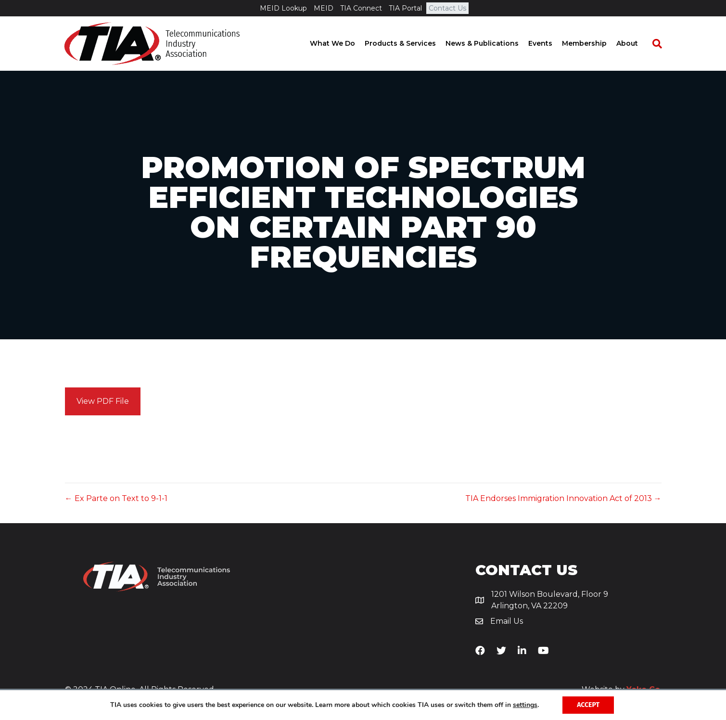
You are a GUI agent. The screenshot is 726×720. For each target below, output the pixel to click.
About (636, 43)
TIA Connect (361, 8)
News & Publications (490, 43)
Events (549, 43)
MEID (323, 8)
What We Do (341, 43)
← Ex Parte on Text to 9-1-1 (116, 498)
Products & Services (409, 43)
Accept (588, 705)
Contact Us (447, 8)
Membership (593, 43)
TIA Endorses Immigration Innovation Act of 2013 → (563, 498)
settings (525, 705)
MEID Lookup (283, 8)
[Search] (661, 44)
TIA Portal (405, 8)
